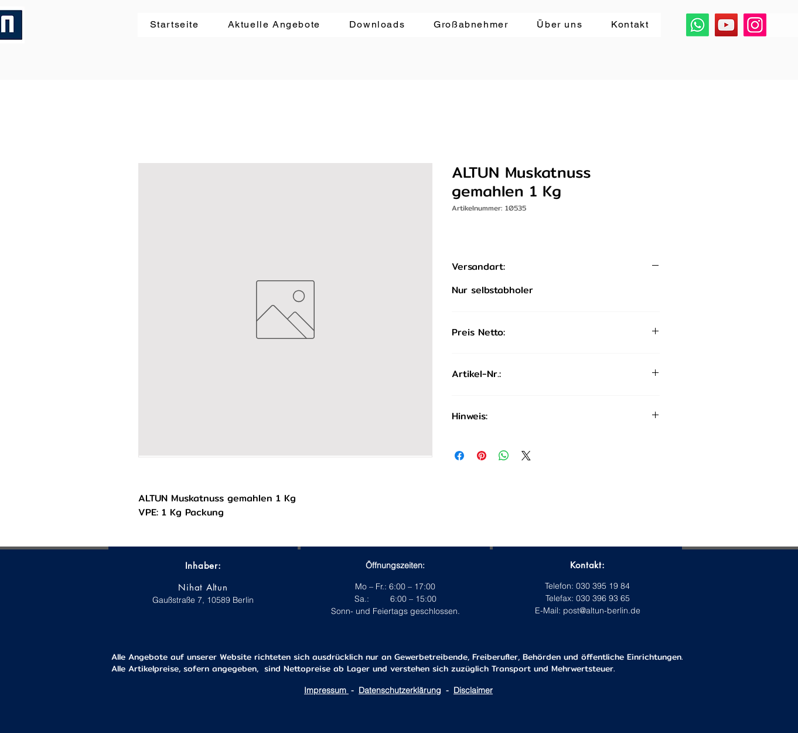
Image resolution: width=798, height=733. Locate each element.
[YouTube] (726, 24)
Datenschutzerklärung (400, 690)
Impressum (326, 690)
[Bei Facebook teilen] (459, 456)
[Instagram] (755, 24)
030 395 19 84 (603, 586)
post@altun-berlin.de (601, 610)
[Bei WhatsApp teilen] (504, 456)
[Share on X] (526, 456)
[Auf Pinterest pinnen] (482, 456)
